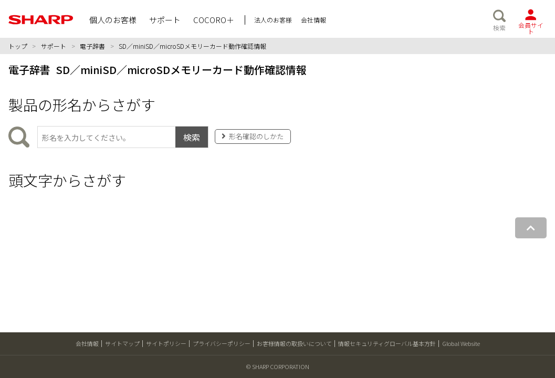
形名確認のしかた (256, 136)
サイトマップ (122, 343)
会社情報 (87, 343)
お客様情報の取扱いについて (294, 343)
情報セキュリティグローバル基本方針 (387, 343)
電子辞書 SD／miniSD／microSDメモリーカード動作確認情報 (157, 69)
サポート (53, 45)
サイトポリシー (166, 343)
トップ (17, 45)
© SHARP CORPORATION (277, 366)
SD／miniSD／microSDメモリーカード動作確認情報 (192, 45)
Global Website (461, 343)
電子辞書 (92, 45)
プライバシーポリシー (221, 343)
